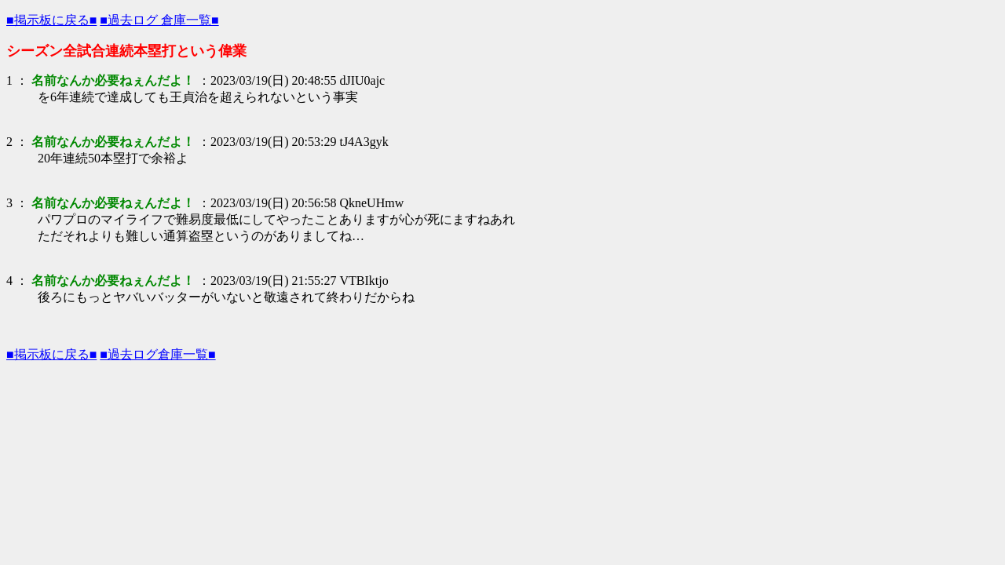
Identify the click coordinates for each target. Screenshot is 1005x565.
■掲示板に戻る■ (51, 20)
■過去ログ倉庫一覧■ (157, 354)
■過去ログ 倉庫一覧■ (159, 20)
